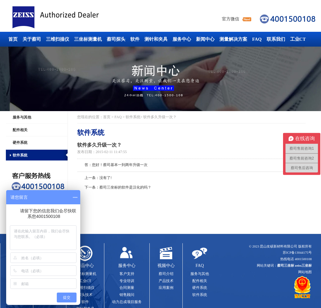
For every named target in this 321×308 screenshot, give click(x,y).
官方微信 (230, 19)
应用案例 (166, 287)
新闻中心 (205, 39)
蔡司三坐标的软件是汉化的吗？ (125, 187)
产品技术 (166, 281)
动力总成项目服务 (127, 302)
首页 (13, 39)
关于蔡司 (32, 39)
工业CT (298, 39)
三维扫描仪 (57, 39)
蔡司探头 (116, 39)
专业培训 (126, 281)
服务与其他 (22, 117)
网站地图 (305, 272)
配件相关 (20, 130)
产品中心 (85, 265)
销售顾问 (126, 295)
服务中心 (182, 39)
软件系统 (20, 155)
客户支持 (126, 274)
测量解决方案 (233, 39)
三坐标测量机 (88, 39)
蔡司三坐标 (69, 17)
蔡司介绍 (166, 274)
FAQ (257, 39)
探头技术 (85, 295)
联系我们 (276, 39)
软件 (135, 39)
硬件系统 (20, 142)
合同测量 (126, 287)
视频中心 (166, 265)
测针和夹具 (156, 39)
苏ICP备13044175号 (297, 252)
